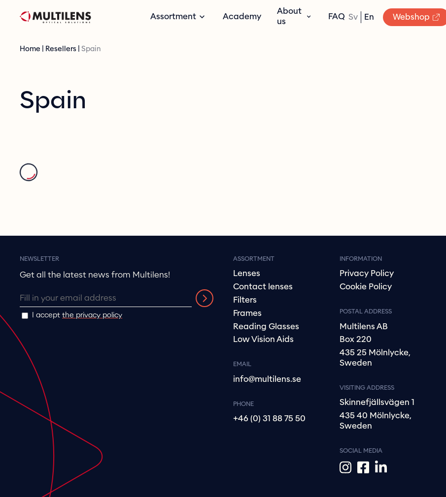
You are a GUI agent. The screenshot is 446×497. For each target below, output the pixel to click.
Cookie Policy (366, 286)
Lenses (246, 273)
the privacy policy (92, 315)
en (369, 17)
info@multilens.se (267, 379)
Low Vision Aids (263, 339)
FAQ (336, 16)
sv (353, 17)
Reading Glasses (266, 326)
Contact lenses (263, 286)
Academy (242, 16)
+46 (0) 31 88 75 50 (269, 418)
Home (30, 49)
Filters (245, 300)
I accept (77, 315)
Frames (247, 313)
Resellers (60, 49)
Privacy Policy (367, 273)
